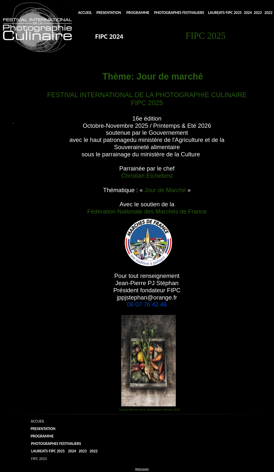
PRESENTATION (108, 12)
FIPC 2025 (39, 458)
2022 (268, 12)
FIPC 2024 (109, 36)
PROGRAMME (138, 12)
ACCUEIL (85, 12)
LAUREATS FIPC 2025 (225, 12)
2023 (258, 12)
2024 (248, 12)
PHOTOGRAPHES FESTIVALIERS (179, 12)
